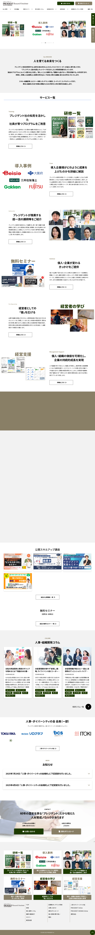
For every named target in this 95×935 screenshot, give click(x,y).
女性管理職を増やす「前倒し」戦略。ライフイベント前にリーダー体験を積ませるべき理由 (47, 670)
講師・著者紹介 (30, 914)
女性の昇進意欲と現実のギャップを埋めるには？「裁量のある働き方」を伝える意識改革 (17, 670)
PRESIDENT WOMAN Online (79, 911)
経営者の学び (50, 9)
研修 (27, 908)
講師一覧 (90, 9)
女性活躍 (18, 692)
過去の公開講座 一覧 (47, 597)
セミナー (28, 917)
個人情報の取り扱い (54, 914)
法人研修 (5, 9)
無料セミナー (26, 9)
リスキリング (10, 690)
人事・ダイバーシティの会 (47, 748)
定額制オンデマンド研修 (77, 9)
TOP (27, 905)
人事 (26, 692)
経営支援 (62, 9)
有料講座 (16, 9)
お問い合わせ (66, 3)
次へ (53, 43)
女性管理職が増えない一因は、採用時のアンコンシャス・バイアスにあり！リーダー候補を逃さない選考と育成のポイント (77, 670)
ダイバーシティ (21, 690)
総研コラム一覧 (78, 707)
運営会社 (73, 914)
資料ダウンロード (84, 3)
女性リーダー (11, 695)
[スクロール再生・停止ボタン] (11, 740)
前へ (42, 43)
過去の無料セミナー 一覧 (47, 624)
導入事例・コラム (39, 9)
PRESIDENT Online (77, 908)
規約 (49, 917)
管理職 (9, 692)
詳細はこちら (20, 146)
